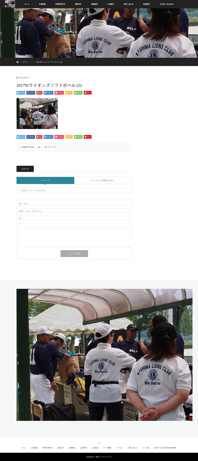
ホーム (26, 4)
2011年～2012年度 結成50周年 (165, 448)
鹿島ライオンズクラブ (104, 457)
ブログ (24, 62)
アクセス (119, 448)
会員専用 (146, 4)
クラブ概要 (107, 448)
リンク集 (145, 448)
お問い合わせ (128, 4)
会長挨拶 (42, 4)
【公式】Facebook (166, 4)
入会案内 (110, 4)
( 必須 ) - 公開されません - (31, 211)
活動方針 (78, 4)
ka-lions (31, 147)
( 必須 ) (23, 203)
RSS (99, 442)
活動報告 (94, 4)
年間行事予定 (60, 4)
